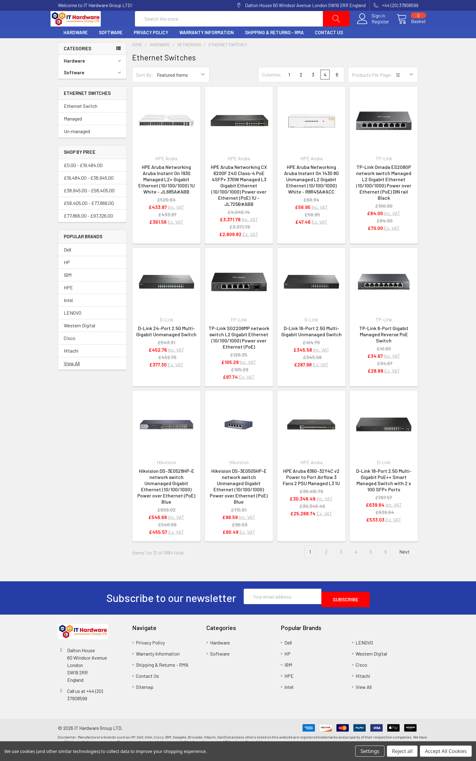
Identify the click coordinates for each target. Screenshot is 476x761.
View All (72, 378)
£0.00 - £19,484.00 (83, 180)
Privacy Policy (151, 47)
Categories (77, 63)
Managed (73, 133)
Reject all (402, 751)
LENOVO (72, 327)
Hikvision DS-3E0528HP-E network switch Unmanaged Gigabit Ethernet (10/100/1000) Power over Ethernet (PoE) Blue (166, 501)
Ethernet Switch (80, 121)
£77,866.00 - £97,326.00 (88, 230)
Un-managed (77, 146)
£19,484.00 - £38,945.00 (89, 192)
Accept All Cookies (446, 751)
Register (373, 29)
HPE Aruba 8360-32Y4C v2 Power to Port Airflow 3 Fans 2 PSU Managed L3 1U (311, 492)
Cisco (69, 353)
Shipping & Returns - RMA (274, 47)
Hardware (75, 47)
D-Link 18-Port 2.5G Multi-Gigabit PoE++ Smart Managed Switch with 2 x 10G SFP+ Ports (384, 495)
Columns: (272, 89)
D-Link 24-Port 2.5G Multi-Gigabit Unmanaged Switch (166, 346)
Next (408, 566)
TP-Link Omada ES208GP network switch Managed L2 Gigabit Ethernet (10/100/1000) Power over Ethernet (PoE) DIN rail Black (383, 197)
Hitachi (71, 365)
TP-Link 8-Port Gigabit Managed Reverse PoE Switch (384, 349)
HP (67, 277)
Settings (369, 751)
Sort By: (144, 89)
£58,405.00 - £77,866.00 (89, 218)
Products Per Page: (372, 89)
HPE (68, 302)
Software (111, 47)
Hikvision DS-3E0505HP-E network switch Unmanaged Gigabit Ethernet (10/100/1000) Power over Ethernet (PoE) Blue (239, 501)
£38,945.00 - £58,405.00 (89, 205)
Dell (67, 264)
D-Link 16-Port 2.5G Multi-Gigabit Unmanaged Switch (311, 346)
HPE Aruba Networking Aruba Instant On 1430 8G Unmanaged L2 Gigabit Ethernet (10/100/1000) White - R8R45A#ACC (311, 194)
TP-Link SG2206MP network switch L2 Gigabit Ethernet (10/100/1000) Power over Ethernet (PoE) (239, 352)
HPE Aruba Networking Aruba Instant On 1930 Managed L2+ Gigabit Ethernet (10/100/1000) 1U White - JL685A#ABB (166, 194)
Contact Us (329, 47)
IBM (67, 290)
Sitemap (144, 699)
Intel (68, 315)
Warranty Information (206, 47)
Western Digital (79, 340)
